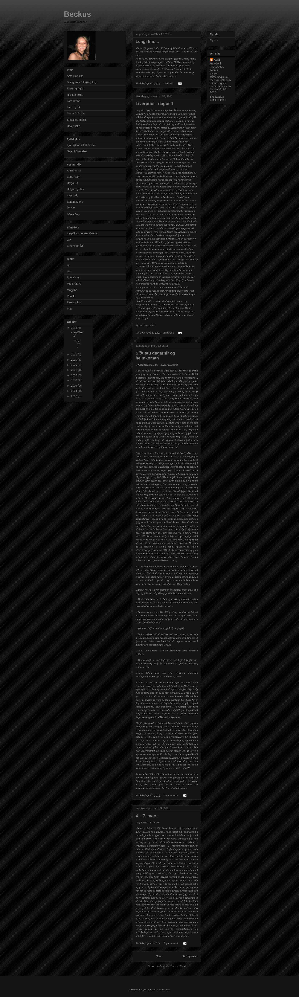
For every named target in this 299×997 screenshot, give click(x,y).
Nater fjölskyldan (77, 151)
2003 (74, 396)
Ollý (69, 239)
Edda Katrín (74, 176)
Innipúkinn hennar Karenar (82, 233)
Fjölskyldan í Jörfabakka (81, 145)
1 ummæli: (169, 83)
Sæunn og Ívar (75, 245)
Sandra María (75, 201)
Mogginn (72, 290)
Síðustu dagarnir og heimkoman (155, 355)
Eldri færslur (190, 956)
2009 (74, 364)
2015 (74, 327)
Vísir (69, 308)
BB (69, 271)
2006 (74, 380)
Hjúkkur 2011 (75, 94)
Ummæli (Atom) (178, 966)
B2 (68, 264)
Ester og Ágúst (75, 88)
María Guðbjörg (76, 113)
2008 (74, 369)
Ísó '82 (71, 208)
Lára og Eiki (74, 107)
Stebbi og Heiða (76, 119)
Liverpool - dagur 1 (154, 103)
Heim (159, 956)
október (78, 332)
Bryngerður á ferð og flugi (82, 82)
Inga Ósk (72, 195)
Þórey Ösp (73, 214)
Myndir (214, 40)
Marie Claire (74, 283)
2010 (74, 359)
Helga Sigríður (75, 189)
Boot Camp (73, 277)
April (217, 59)
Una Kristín (73, 126)
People (71, 296)
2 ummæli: (169, 332)
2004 (74, 390)
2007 (74, 375)
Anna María (74, 170)
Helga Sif (72, 183)
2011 (74, 354)
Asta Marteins (75, 75)
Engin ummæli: (171, 795)
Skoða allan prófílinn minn (218, 98)
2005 (74, 385)
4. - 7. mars (147, 815)
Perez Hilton (74, 302)
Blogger (165, 989)
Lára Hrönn (73, 101)
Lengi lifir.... (147, 41)
